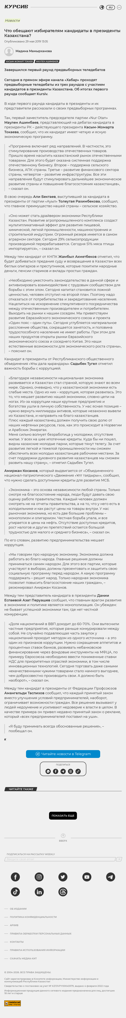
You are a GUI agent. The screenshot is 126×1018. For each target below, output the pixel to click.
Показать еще (63, 815)
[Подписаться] (119, 859)
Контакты (17, 942)
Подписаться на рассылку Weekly (31, 854)
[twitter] (62, 876)
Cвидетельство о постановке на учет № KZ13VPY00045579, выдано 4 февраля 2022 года (56, 986)
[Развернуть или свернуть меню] (119, 7)
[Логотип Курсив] (16, 6)
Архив (14, 925)
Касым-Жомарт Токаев (19, 61)
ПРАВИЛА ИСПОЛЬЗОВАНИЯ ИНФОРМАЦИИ (37, 950)
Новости (12, 20)
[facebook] (15, 876)
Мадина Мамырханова (34, 51)
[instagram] (39, 876)
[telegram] (110, 876)
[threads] (62, 891)
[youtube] (86, 876)
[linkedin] (39, 891)
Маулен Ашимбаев (47, 61)
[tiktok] (15, 891)
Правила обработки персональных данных (40, 933)
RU (111, 7)
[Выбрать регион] (101, 7)
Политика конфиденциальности (33, 917)
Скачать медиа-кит (23, 958)
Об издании (18, 909)
